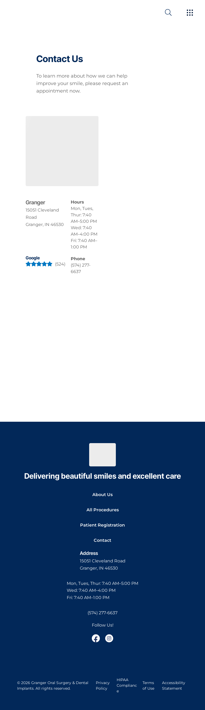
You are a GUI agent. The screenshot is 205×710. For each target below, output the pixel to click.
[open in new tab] (45, 217)
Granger (35, 202)
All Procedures (102, 509)
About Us (102, 494)
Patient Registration (102, 525)
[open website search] (172, 12)
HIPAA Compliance (127, 685)
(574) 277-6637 (102, 612)
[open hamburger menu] (190, 13)
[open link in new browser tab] (96, 638)
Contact (102, 540)
